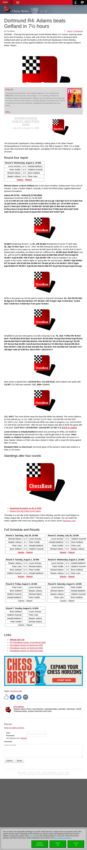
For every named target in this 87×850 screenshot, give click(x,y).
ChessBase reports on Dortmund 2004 (26, 648)
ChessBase (19, 707)
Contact (37, 772)
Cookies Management (49, 772)
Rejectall (58, 844)
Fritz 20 (9, 89)
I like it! (69, 31)
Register (24, 738)
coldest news (43, 776)
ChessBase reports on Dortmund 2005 (26, 645)
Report (29, 552)
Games (20, 180)
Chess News (20, 11)
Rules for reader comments (14, 728)
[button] (18, 2)
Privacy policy (22, 772)
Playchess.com (68, 521)
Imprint (31, 772)
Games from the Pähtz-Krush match (25, 511)
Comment (8, 742)
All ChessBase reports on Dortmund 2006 (28, 642)
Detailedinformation (40, 844)
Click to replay (69, 428)
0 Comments (78, 31)
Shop (5, 2)
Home (67, 772)
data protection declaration (62, 838)
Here (31, 836)
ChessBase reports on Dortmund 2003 (26, 651)
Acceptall (75, 844)
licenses (61, 772)
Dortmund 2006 (16, 691)
